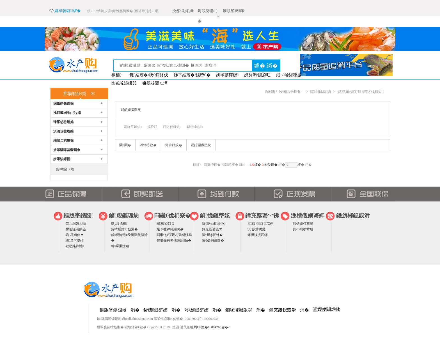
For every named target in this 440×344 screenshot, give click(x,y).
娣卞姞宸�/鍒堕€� (192, 75)
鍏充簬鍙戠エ (212, 229)
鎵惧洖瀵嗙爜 (257, 235)
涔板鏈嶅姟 (196, 310)
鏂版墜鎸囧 (78, 215)
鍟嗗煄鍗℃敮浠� (124, 229)
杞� (308, 165)
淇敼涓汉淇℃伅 (260, 224)
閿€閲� (125, 145)
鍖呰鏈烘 (195, 127)
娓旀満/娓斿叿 (257, 75)
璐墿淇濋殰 (75, 240)
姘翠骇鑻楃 (227, 75)
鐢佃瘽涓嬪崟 (76, 229)
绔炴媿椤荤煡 (303, 224)
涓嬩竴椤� (229, 165)
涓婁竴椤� (212, 165)
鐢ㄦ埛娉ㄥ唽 (76, 224)
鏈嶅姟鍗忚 (75, 246)
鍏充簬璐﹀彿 (262, 215)
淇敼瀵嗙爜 (256, 229)
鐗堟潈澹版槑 (238, 310)
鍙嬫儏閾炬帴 (326, 309)
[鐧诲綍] (140, 11)
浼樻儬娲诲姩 (307, 215)
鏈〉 (243, 165)
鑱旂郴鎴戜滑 (353, 215)
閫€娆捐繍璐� (213, 240)
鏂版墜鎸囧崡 (113, 310)
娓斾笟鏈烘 (133, 127)
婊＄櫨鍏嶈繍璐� (170, 229)
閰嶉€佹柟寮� (172, 215)
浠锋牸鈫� (148, 145)
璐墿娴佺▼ (75, 235)
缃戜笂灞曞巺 (124, 83)
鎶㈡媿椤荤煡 (303, 229)
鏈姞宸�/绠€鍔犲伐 (149, 75)
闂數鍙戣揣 (166, 224)
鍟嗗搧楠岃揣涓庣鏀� (174, 240)
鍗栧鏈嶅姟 (155, 310)
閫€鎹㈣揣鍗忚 (213, 224)
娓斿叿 (152, 127)
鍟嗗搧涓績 (320, 92)
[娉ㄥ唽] (153, 11)
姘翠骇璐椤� (67, 11)
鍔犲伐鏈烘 (172, 127)
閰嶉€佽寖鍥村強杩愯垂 (174, 235)
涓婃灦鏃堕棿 (201, 145)
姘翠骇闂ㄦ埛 (155, 83)
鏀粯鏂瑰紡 (124, 215)
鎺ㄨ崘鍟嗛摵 (288, 75)
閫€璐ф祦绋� (212, 235)
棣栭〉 (117, 75)
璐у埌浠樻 (119, 224)
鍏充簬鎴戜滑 (282, 310)
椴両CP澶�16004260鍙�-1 (210, 327)
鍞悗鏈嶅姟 (215, 215)
